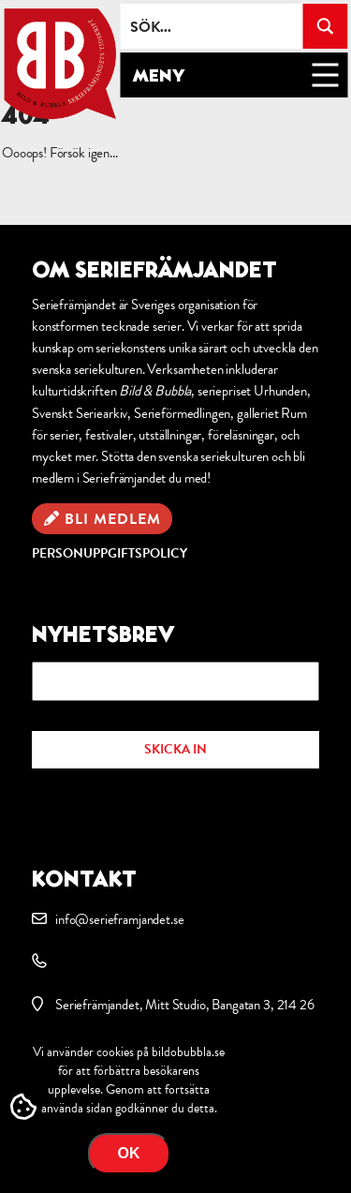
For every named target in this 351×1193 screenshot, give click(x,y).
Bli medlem (113, 519)
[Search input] (212, 26)
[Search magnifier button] (324, 26)
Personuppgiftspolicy (109, 553)
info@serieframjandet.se (119, 919)
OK (129, 1153)
